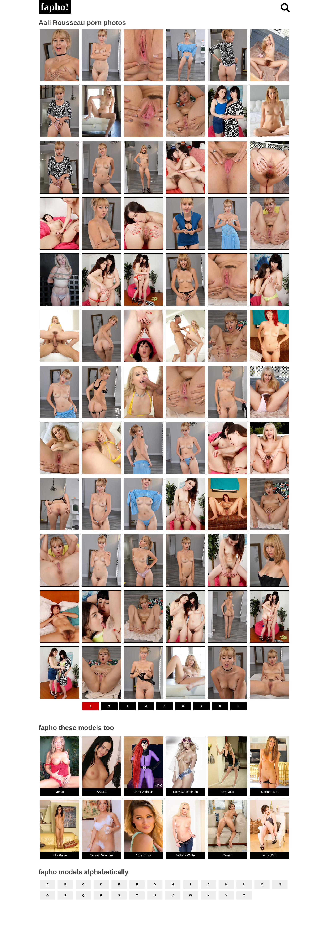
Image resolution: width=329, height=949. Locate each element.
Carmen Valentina (102, 855)
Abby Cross (143, 855)
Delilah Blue (269, 791)
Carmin (227, 855)
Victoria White (185, 855)
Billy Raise (59, 855)
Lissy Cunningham (185, 791)
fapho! (55, 6)
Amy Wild (269, 855)
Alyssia (101, 791)
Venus (59, 791)
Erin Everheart (143, 791)
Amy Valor (227, 791)
